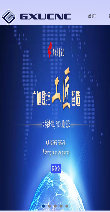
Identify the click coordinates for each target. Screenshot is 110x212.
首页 (92, 16)
